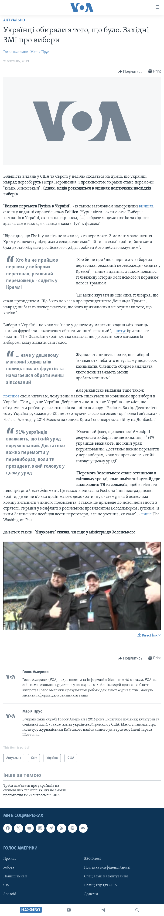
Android (9, 894)
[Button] (130, 71)
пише (147, 514)
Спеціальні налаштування (106, 876)
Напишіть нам (15, 876)
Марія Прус (39, 52)
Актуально (14, 20)
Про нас (9, 859)
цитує (121, 331)
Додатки (91, 894)
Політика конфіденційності (107, 867)
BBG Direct (92, 859)
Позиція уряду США (100, 885)
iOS (6, 885)
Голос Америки (15, 52)
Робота (8, 867)
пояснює (11, 396)
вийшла (146, 206)
